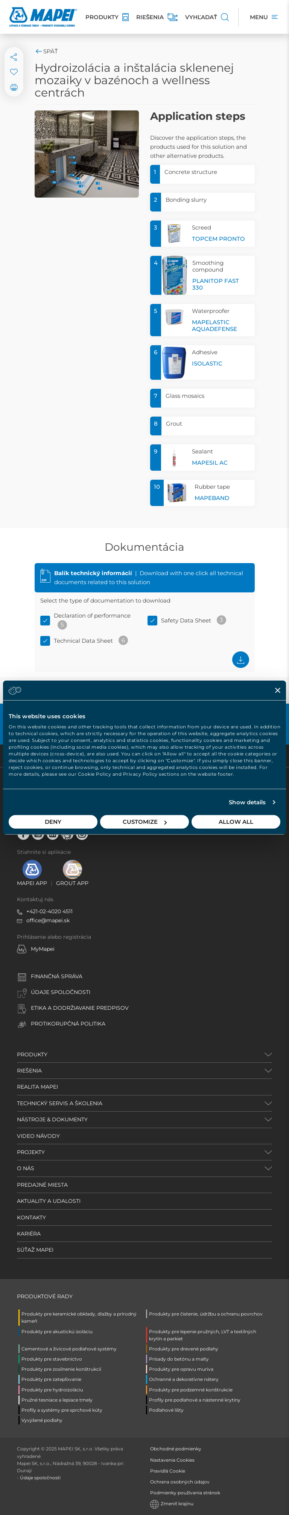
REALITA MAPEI (37, 1086)
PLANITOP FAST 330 (215, 284)
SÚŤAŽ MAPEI (35, 1249)
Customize (145, 821)
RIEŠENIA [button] (29, 1070)
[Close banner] (277, 690)
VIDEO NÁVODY (38, 1136)
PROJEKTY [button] (31, 1152)
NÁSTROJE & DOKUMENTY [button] (52, 1119)
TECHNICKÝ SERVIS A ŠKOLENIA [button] (59, 1103)
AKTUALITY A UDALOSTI (49, 1201)
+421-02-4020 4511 (49, 911)
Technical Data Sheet (83, 640)
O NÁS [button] (25, 1168)
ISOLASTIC (207, 363)
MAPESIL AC (210, 462)
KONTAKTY (31, 1217)
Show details (247, 802)
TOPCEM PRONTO (218, 238)
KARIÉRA (29, 1233)
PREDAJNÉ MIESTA (42, 1184)
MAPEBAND (212, 497)
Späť (46, 51)
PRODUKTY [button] (32, 1054)
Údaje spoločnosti (40, 1477)
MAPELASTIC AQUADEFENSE (214, 325)
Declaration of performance (92, 615)
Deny (53, 821)
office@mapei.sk (48, 920)
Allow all (236, 821)
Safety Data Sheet (186, 620)
